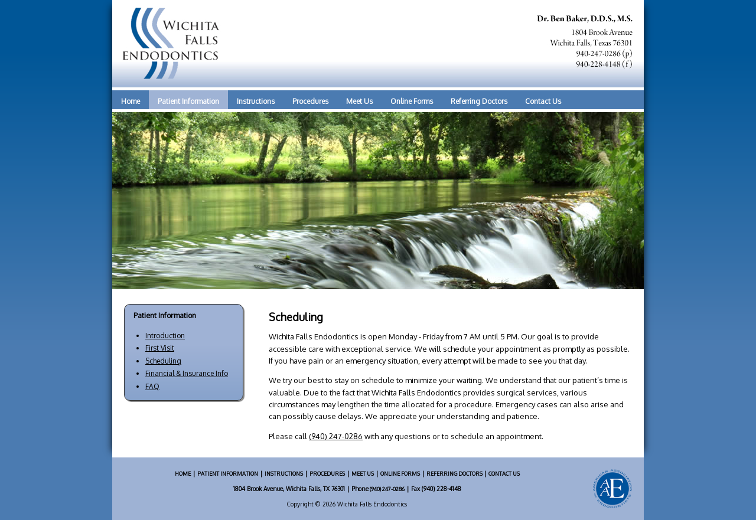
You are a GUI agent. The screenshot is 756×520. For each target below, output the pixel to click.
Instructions (256, 101)
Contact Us (543, 101)
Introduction (165, 335)
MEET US (362, 473)
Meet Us (359, 101)
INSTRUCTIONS (284, 473)
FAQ (152, 386)
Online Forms (411, 101)
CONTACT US (504, 473)
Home (130, 101)
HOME (183, 473)
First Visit (159, 348)
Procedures (310, 101)
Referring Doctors (479, 101)
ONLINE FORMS (400, 473)
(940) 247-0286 (336, 436)
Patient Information (188, 101)
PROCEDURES (327, 473)
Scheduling (163, 361)
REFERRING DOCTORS (455, 473)
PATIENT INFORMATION (227, 473)
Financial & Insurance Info (186, 373)
